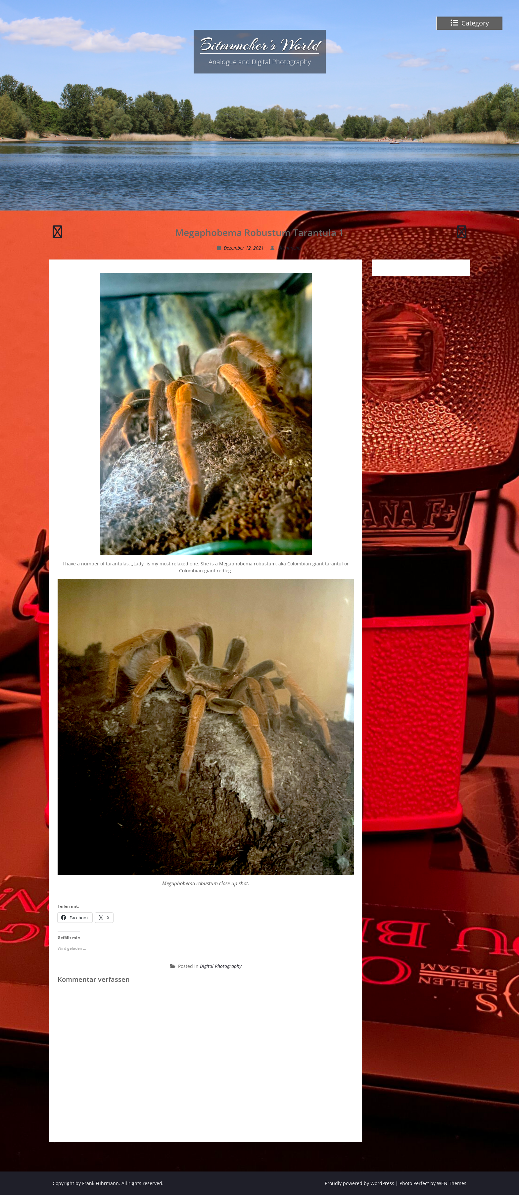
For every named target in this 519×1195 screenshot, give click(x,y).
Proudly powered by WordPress (359, 1183)
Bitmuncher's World (259, 44)
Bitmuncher (290, 248)
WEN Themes (451, 1183)
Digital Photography (220, 966)
